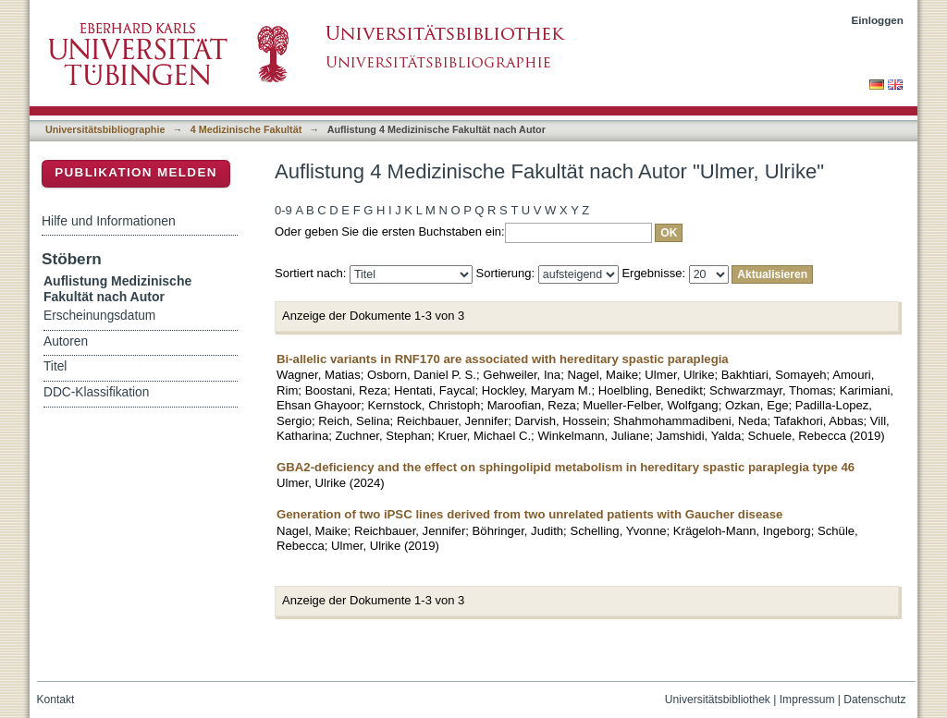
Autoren (65, 341)
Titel (55, 366)
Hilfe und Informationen (109, 220)
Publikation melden (136, 172)
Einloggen (878, 20)
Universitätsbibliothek (717, 699)
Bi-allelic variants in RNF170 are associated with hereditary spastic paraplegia (503, 359)
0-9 (283, 210)
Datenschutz (874, 699)
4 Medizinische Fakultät (246, 129)
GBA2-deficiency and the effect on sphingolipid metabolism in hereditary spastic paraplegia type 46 (566, 467)
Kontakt (56, 699)
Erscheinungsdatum (99, 315)
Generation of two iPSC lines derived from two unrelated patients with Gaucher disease (529, 514)
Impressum (807, 699)
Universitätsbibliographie (105, 129)
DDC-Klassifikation (96, 392)
